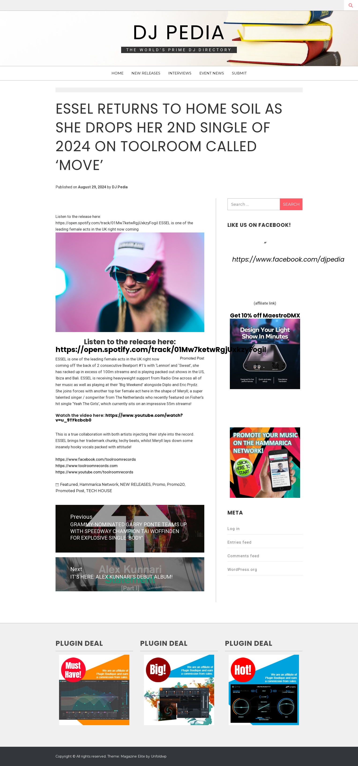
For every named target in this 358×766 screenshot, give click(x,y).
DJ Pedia (179, 32)
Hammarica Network (98, 484)
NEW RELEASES (145, 73)
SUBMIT (239, 73)
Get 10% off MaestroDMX (265, 315)
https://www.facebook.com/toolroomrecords (96, 459)
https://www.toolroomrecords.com (87, 465)
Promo (158, 484)
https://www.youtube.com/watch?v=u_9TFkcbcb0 (119, 417)
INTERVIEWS (179, 73)
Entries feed (239, 542)
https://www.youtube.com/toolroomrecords (94, 472)
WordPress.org (242, 569)
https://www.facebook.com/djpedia (288, 259)
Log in (233, 528)
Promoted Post (70, 491)
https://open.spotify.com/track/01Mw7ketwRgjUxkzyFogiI (161, 350)
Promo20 (176, 484)
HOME (117, 73)
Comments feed (243, 555)
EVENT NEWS (211, 73)
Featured (69, 484)
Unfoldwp (159, 756)
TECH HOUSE (99, 491)
